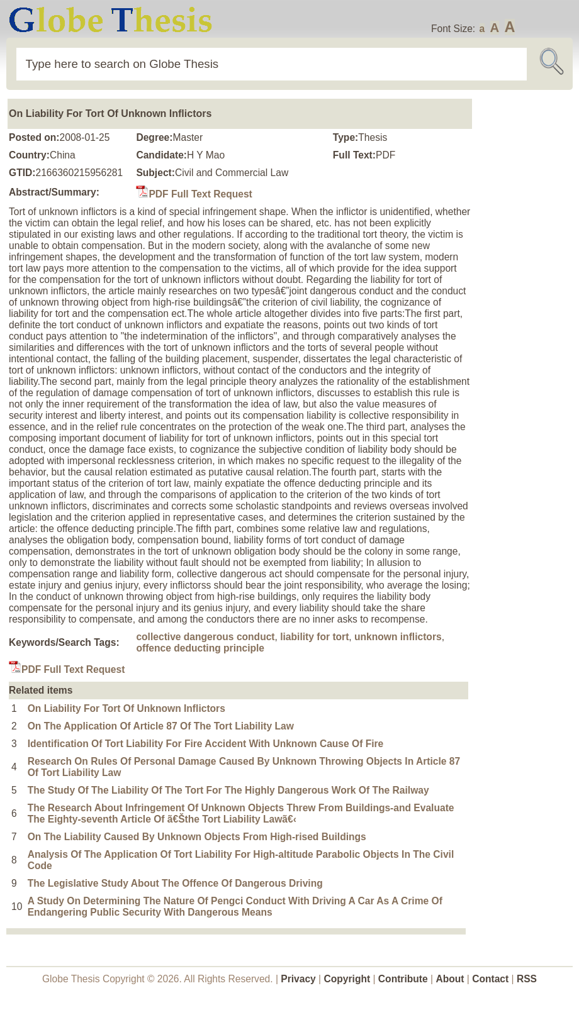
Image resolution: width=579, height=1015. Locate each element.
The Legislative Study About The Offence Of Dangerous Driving (175, 883)
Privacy (298, 978)
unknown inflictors (398, 636)
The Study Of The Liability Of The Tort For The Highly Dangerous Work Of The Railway (228, 790)
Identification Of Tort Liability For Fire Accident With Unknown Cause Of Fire (206, 743)
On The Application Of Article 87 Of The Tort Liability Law (161, 726)
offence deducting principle (200, 648)
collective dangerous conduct (205, 636)
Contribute (403, 978)
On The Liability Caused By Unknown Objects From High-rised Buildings (197, 836)
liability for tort (314, 636)
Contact (491, 978)
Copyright (347, 978)
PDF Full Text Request (194, 194)
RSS (527, 978)
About (450, 978)
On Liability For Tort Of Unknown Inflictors (126, 708)
